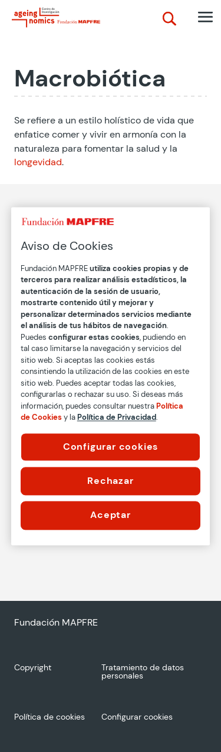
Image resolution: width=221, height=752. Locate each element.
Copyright (32, 668)
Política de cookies (49, 717)
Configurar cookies (110, 446)
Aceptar (110, 515)
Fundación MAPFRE (56, 622)
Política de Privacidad (116, 417)
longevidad (38, 162)
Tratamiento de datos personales (142, 672)
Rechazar (110, 480)
